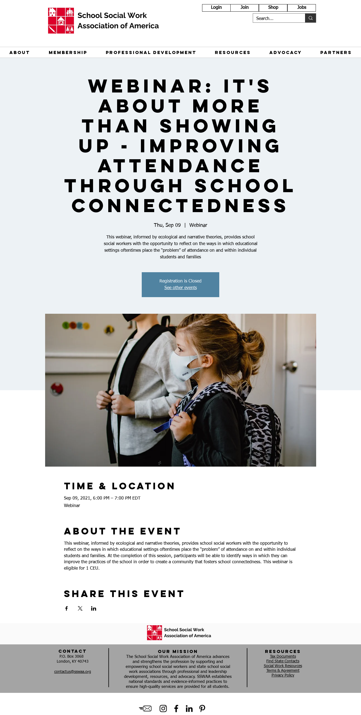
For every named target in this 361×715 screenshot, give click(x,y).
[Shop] (273, 8)
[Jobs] (301, 8)
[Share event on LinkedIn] (93, 608)
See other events (180, 288)
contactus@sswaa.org (72, 672)
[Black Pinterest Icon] (202, 708)
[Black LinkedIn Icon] (189, 708)
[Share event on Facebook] (66, 608)
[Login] (216, 8)
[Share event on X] (80, 608)
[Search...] (274, 19)
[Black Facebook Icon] (176, 708)
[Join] (244, 8)
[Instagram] (163, 708)
